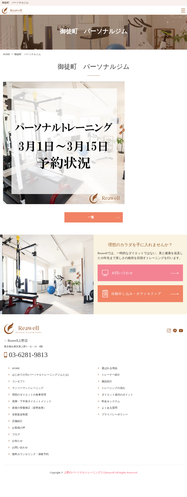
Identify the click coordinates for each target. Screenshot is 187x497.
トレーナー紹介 (111, 374)
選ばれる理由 (109, 368)
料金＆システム (111, 401)
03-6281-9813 (28, 354)
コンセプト (18, 381)
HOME (16, 368)
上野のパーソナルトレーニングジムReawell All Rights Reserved (100, 472)
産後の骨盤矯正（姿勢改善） (29, 407)
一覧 (91, 217)
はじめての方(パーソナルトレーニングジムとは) (40, 374)
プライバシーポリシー (115, 414)
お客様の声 (18, 427)
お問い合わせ (20, 447)
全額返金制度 (20, 414)
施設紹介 (107, 381)
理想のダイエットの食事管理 (29, 394)
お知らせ (17, 440)
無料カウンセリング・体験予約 (30, 454)
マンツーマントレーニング (27, 387)
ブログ (16, 434)
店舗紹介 (17, 421)
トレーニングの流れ (113, 387)
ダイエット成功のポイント (117, 394)
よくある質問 (109, 407)
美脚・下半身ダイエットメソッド (31, 401)
